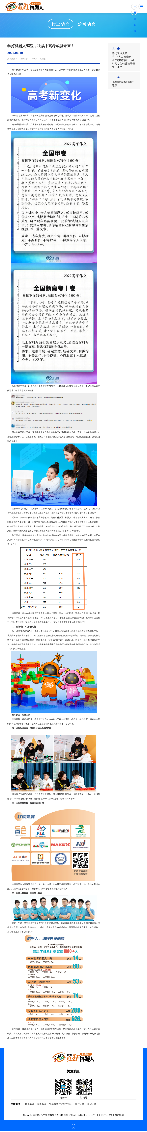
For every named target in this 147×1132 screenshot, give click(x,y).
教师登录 (135, 13)
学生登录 (135, 7)
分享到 (43, 60)
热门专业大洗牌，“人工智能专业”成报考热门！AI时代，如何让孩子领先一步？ (123, 61)
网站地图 (119, 1115)
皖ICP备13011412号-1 (103, 1115)
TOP (73, 1125)
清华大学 (91, 1105)
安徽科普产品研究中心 (60, 1105)
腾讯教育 (29, 1105)
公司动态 (87, 24)
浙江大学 (79, 1105)
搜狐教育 (41, 1105)
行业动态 (59, 24)
